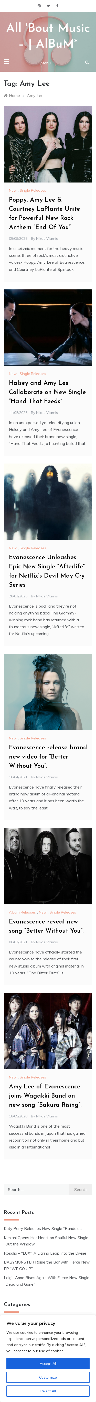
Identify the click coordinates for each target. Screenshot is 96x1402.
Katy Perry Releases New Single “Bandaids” (43, 1228)
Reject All (48, 1391)
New (13, 190)
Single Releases (33, 190)
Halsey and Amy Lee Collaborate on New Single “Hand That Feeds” (47, 392)
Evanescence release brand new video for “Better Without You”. (48, 757)
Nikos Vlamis (47, 238)
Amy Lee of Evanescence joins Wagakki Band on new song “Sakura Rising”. (45, 1096)
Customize (48, 1377)
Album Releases (22, 912)
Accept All (48, 1363)
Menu (45, 62)
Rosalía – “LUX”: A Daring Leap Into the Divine (45, 1253)
